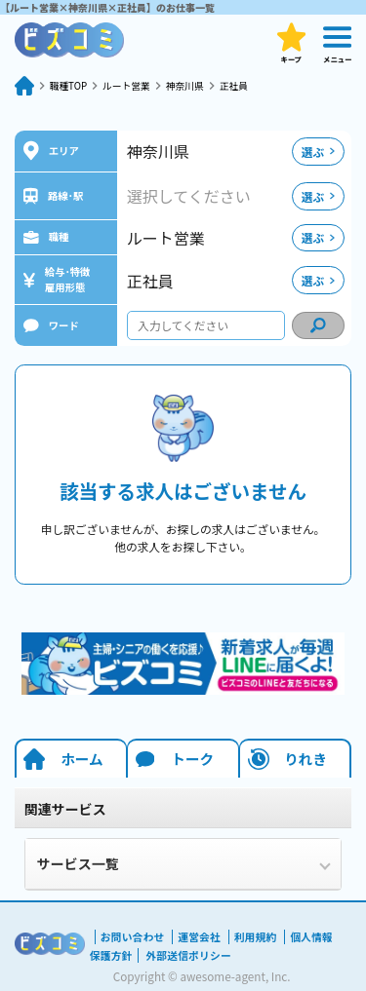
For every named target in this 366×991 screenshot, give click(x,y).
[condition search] (319, 325)
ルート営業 (139, 85)
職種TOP (72, 85)
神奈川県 (205, 85)
